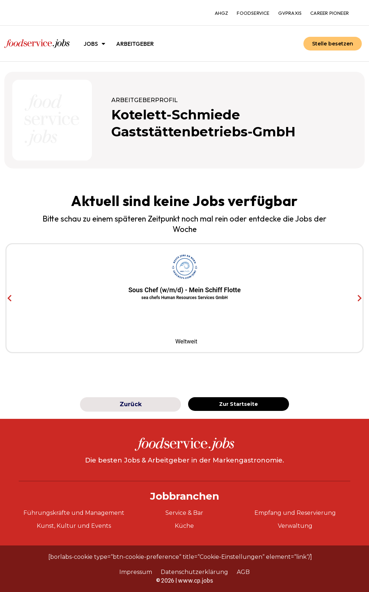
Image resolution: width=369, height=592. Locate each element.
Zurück (131, 404)
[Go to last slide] (9, 298)
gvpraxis (290, 13)
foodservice (253, 13)
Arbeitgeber (135, 43)
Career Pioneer (329, 13)
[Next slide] (359, 298)
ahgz (221, 13)
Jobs (94, 43)
